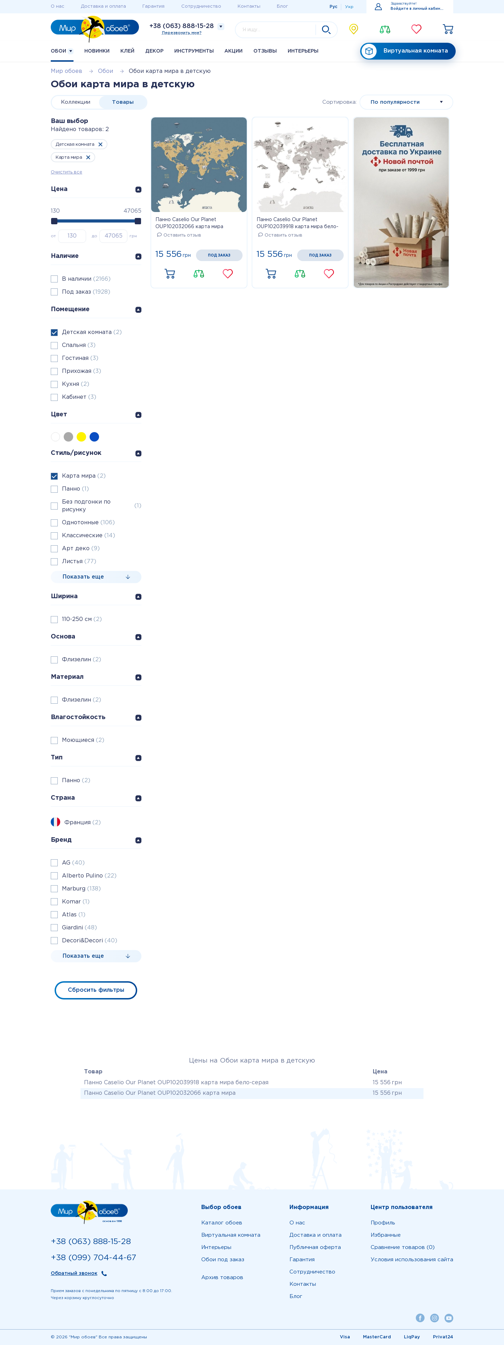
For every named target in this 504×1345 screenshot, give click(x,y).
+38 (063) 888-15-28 (181, 26)
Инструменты (194, 51)
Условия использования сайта (412, 1259)
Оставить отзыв (179, 235)
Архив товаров (222, 1277)
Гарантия (153, 6)
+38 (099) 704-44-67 (93, 1258)
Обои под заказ (222, 1259)
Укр (349, 7)
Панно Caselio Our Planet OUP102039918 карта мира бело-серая (297, 224)
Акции (233, 51)
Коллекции (75, 102)
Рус (333, 7)
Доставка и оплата (103, 6)
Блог (282, 6)
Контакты (249, 6)
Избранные (386, 1235)
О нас (57, 6)
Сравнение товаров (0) (403, 1247)
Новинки (97, 51)
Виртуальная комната (405, 51)
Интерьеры (303, 51)
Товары (123, 102)
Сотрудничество (201, 6)
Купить (169, 274)
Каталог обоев (221, 1223)
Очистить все (66, 172)
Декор (154, 51)
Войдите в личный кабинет (418, 9)
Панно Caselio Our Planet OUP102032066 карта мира (189, 223)
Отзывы (265, 51)
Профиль (383, 1223)
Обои (62, 51)
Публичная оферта (315, 1247)
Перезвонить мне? (182, 33)
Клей (127, 51)
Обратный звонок (74, 1273)
